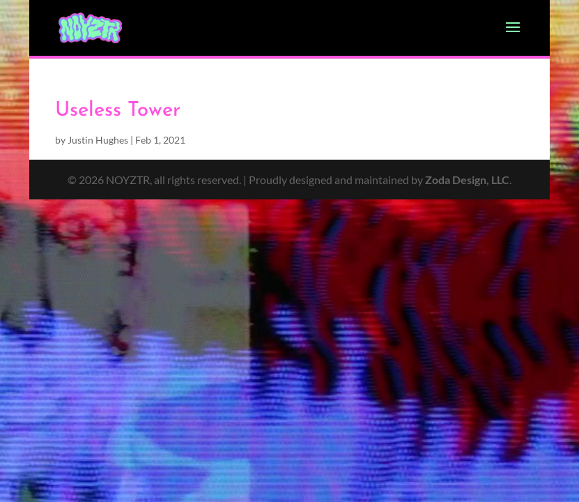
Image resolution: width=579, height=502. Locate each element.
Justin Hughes (98, 140)
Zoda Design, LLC (467, 179)
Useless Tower (117, 110)
